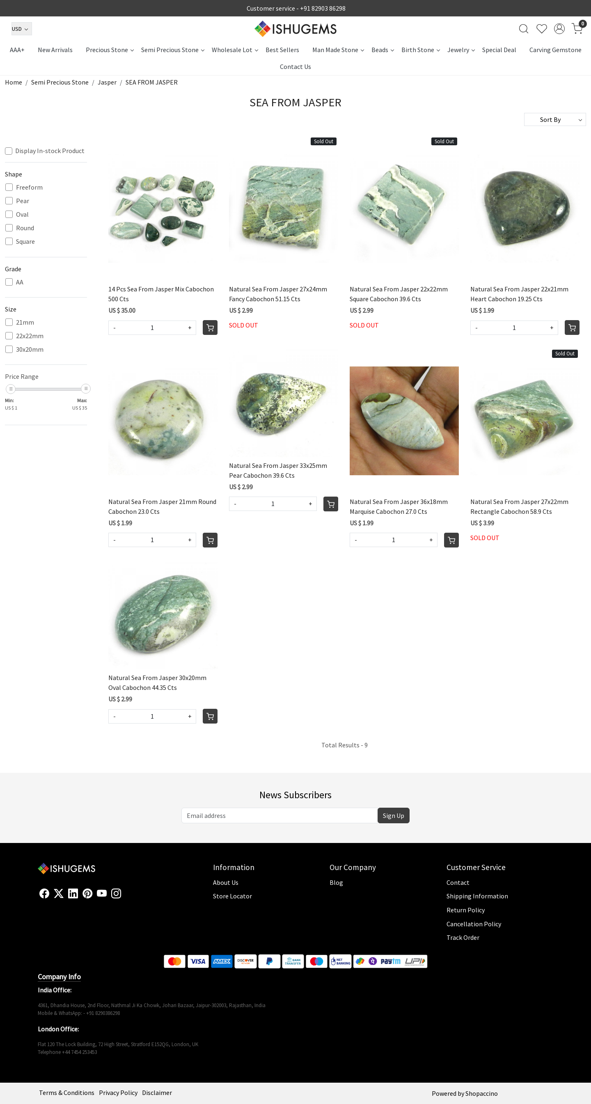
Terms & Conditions (66, 1092)
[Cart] (210, 327)
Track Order (463, 937)
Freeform (29, 187)
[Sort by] (555, 119)
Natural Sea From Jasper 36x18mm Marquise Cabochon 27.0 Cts (399, 506)
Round (25, 228)
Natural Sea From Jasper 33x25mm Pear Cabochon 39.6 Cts (278, 470)
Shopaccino (481, 1093)
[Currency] (21, 28)
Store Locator (232, 896)
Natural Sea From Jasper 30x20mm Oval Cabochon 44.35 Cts (157, 682)
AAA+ (17, 50)
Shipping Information (477, 896)
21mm (25, 322)
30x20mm (30, 349)
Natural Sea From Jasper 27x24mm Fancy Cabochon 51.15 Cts (278, 294)
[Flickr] (125, 897)
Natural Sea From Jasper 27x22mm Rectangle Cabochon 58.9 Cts (519, 506)
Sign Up (393, 815)
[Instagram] (116, 894)
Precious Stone (109, 50)
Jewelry (460, 50)
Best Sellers (282, 50)
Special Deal (499, 50)
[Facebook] (44, 894)
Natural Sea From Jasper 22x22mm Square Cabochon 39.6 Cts (399, 294)
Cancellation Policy (474, 924)
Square (25, 241)
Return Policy (466, 910)
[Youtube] (101, 894)
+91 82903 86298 (323, 8)
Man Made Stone (338, 50)
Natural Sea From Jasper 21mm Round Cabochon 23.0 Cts (162, 506)
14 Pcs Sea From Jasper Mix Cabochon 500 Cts (161, 294)
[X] (58, 894)
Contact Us (295, 66)
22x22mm (30, 336)
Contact (458, 882)
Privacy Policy (118, 1092)
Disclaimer (157, 1092)
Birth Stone (420, 50)
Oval (22, 214)
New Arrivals (55, 50)
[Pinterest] (87, 894)
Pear (22, 201)
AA (19, 282)
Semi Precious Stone (172, 50)
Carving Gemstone (555, 50)
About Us (225, 882)
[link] (524, 28)
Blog (336, 882)
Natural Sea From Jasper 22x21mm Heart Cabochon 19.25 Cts (519, 294)
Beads (382, 50)
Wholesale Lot (235, 50)
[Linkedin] (73, 894)
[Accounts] (559, 28)
